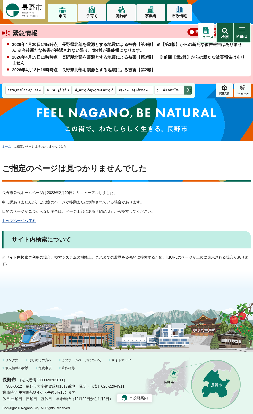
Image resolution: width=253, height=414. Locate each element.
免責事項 (45, 366)
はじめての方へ (40, 358)
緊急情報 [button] (243, 31)
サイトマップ (121, 358)
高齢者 (121, 16)
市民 (62, 16)
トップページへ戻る (19, 219)
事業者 (150, 16)
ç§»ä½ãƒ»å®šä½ (135, 28)
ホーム (6, 144)
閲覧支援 (206, 32)
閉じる (241, 45)
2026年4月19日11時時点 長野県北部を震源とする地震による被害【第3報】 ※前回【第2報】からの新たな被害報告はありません (128, 73)
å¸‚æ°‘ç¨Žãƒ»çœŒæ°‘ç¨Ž (94, 28)
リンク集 (11, 358)
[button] (225, 10)
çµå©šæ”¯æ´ (169, 28)
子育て (91, 16)
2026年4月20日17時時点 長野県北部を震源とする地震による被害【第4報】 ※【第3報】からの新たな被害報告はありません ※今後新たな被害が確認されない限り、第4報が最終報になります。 (127, 60)
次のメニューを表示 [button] (188, 28)
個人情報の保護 (16, 366)
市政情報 (179, 16)
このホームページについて (81, 358)
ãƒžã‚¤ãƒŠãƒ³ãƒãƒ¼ (24, 28)
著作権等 (68, 366)
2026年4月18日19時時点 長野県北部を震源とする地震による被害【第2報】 (83, 82)
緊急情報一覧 (206, 45)
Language (224, 32)
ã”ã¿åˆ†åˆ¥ (58, 28)
